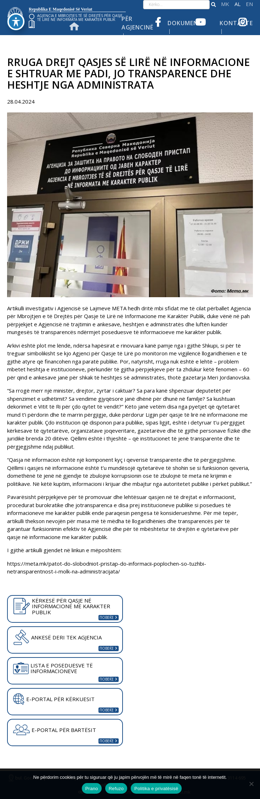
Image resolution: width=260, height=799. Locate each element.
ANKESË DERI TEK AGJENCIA (57, 637)
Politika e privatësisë (156, 788)
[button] (213, 4)
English (249, 4)
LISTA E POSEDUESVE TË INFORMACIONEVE (53, 668)
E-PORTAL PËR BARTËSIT (54, 730)
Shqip (237, 4)
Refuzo (116, 788)
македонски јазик (225, 4)
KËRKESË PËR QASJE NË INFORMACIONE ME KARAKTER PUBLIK (61, 606)
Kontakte (236, 23)
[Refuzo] (251, 783)
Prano (91, 788)
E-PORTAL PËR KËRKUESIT (54, 699)
